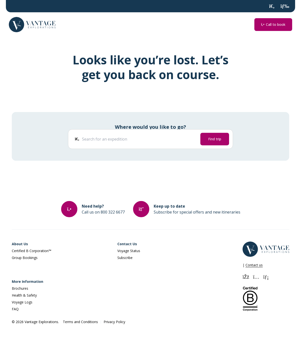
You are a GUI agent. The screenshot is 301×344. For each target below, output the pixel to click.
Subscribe (125, 257)
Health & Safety (24, 295)
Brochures (20, 288)
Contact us (254, 265)
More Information (27, 281)
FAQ (15, 309)
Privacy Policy (114, 321)
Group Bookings (25, 257)
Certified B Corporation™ (31, 250)
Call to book (273, 24)
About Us (20, 244)
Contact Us (127, 244)
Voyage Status (128, 250)
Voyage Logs (22, 302)
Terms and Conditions (80, 321)
